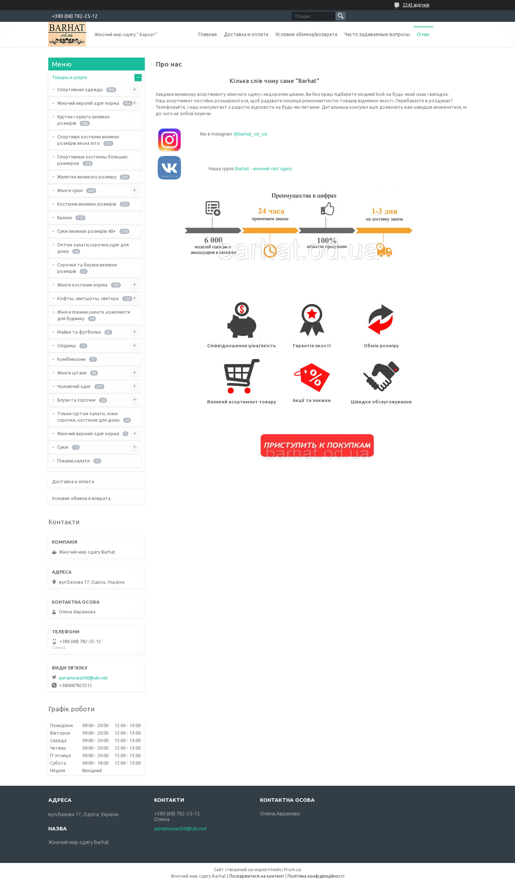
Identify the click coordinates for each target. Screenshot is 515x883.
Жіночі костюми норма (82, 284)
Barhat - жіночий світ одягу (263, 168)
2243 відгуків (416, 5)
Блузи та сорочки (76, 399)
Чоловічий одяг (74, 386)
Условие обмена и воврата (81, 498)
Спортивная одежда (80, 89)
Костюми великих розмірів (86, 203)
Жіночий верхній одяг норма (88, 103)
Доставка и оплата (246, 34)
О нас (423, 34)
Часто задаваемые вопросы (377, 34)
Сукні (62, 447)
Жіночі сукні (70, 190)
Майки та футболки (79, 331)
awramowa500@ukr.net (83, 677)
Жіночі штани (72, 372)
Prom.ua (292, 869)
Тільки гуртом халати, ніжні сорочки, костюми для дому (88, 416)
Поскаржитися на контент (256, 876)
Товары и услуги (69, 77)
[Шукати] (340, 16)
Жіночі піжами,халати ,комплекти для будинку (93, 315)
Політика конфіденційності (316, 876)
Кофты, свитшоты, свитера (88, 298)
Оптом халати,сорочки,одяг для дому (93, 248)
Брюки (64, 217)
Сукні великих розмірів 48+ (86, 231)
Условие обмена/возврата (306, 34)
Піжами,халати (73, 460)
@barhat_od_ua (250, 134)
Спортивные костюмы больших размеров (92, 160)
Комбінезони (71, 359)
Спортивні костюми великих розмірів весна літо (88, 140)
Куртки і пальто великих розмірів (83, 120)
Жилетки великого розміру (86, 176)
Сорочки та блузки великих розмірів (87, 268)
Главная (207, 34)
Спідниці (66, 345)
